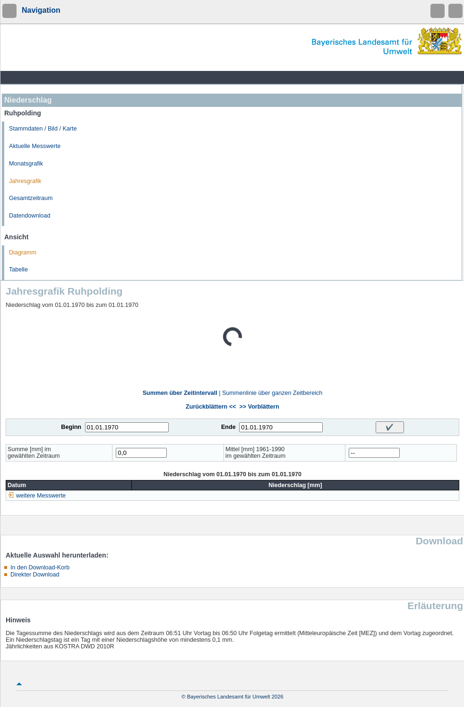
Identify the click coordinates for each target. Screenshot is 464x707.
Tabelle (18, 269)
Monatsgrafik (26, 163)
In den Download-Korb (39, 567)
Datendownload (30, 215)
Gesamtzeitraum (30, 198)
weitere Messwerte (41, 495)
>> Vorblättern (259, 406)
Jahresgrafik (25, 181)
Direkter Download (35, 574)
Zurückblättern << (211, 406)
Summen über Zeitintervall (180, 393)
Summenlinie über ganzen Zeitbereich (272, 393)
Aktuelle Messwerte (34, 146)
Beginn (71, 427)
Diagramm (22, 252)
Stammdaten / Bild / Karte (43, 128)
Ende (228, 427)
